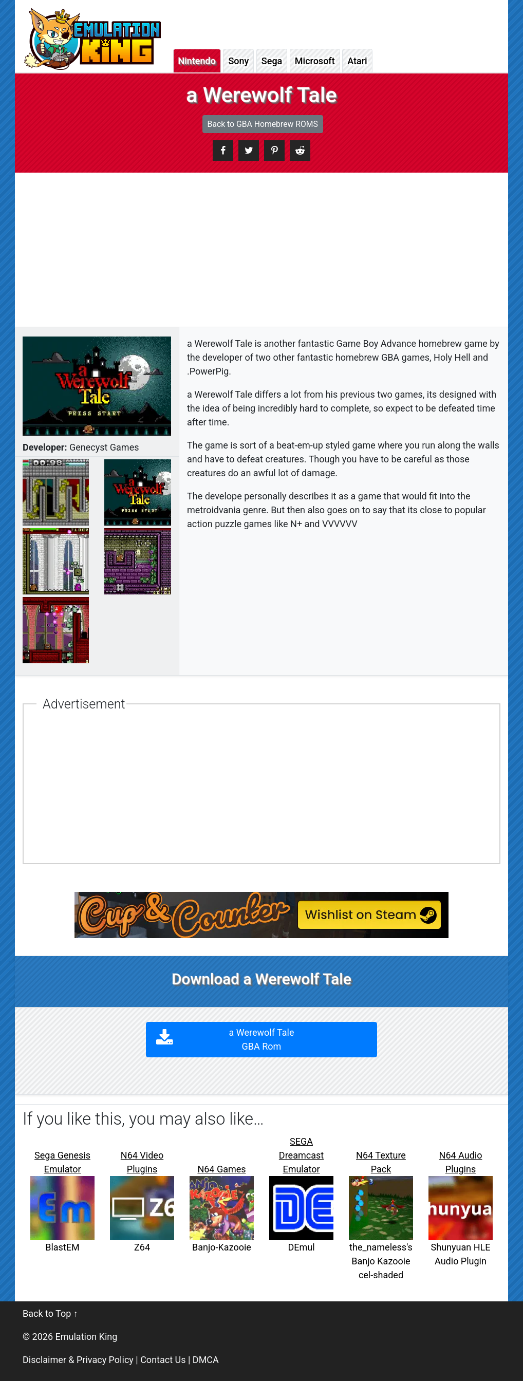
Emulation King (86, 1336)
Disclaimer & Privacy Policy (78, 1359)
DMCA (206, 1359)
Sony (238, 60)
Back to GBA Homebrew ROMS (263, 124)
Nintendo (197, 60)
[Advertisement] (261, 250)
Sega (272, 60)
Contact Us (162, 1359)
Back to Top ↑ (50, 1313)
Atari (357, 60)
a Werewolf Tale (262, 1039)
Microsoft (315, 60)
